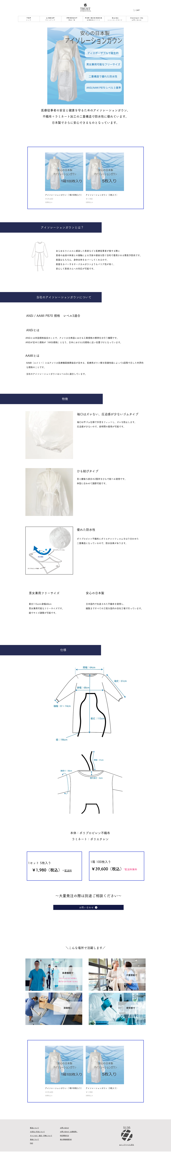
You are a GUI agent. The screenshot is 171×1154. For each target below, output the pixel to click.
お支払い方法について (37, 1132)
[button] (137, 10)
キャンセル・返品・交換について (41, 1135)
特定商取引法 (64, 1135)
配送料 (68, 870)
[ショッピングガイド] (28, 18)
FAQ (31, 1143)
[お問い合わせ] (88, 907)
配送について (34, 1128)
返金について (34, 1139)
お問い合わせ (64, 1128)
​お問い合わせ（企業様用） (69, 1132)
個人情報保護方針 (66, 1139)
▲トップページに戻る (126, 1145)
